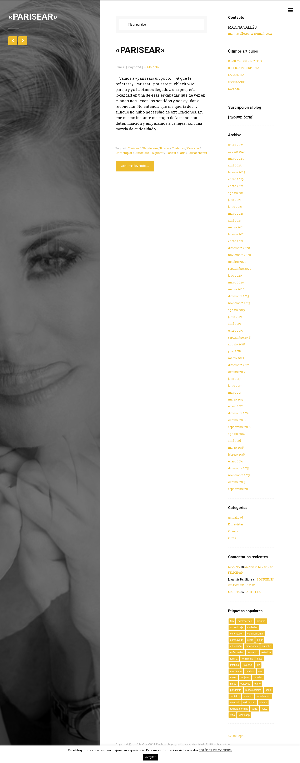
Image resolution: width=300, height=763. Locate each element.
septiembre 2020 (239, 269)
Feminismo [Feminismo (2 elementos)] (247, 658)
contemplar (124, 153)
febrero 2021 (236, 234)
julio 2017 (234, 379)
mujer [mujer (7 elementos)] (233, 677)
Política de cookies (218, 744)
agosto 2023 (236, 152)
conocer (193, 148)
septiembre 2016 (239, 427)
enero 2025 (236, 145)
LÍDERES (234, 89)
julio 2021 (234, 200)
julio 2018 (234, 351)
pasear (192, 153)
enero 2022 (236, 186)
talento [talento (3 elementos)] (263, 702)
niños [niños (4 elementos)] (233, 683)
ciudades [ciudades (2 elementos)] (252, 627)
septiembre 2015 (239, 489)
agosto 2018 (236, 344)
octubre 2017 (236, 372)
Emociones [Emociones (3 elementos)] (252, 646)
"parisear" (134, 148)
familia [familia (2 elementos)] (234, 658)
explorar (158, 153)
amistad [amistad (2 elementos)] (261, 621)
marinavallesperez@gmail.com (250, 33)
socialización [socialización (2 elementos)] (263, 696)
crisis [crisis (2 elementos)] (250, 639)
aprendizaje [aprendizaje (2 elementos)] (236, 627)
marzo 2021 (236, 227)
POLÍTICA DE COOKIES (215, 750)
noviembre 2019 (239, 303)
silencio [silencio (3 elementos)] (248, 696)
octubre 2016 (237, 420)
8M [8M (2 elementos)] (232, 621)
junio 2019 (235, 317)
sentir (203, 153)
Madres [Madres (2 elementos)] (250, 671)
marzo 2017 (235, 399)
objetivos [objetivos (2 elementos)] (245, 683)
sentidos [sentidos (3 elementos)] (235, 696)
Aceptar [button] (150, 757)
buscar (164, 148)
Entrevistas (236, 524)
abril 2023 (235, 165)
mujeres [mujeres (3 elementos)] (245, 677)
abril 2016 (234, 441)
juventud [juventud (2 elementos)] (247, 665)
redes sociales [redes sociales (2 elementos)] (253, 690)
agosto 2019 (236, 310)
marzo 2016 (236, 447)
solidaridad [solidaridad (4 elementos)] (249, 702)
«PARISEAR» (140, 50)
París (182, 153)
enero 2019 (235, 330)
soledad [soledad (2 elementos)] (234, 702)
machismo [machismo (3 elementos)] (236, 671)
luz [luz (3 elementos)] (258, 665)
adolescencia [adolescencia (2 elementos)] (245, 621)
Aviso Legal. (236, 736)
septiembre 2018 (239, 337)
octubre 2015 (236, 482)
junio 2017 (235, 386)
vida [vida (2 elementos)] (232, 715)
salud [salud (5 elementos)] (268, 690)
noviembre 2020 (239, 255)
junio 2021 (235, 207)
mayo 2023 (236, 158)
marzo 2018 (236, 358)
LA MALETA (236, 75)
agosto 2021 (236, 193)
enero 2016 (235, 461)
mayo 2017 (235, 392)
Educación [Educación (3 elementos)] (236, 646)
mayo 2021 (235, 213)
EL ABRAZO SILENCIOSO (245, 61)
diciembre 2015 (238, 468)
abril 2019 (234, 324)
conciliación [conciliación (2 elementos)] (236, 633)
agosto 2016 (236, 434)
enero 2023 (236, 179)
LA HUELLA (253, 592)
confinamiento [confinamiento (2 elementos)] (255, 633)
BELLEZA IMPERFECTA (243, 68)
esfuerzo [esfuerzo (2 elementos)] (252, 652)
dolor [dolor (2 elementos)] (260, 639)
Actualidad (235, 517)
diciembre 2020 (239, 248)
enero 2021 (235, 241)
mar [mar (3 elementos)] (260, 671)
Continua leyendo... (135, 166)
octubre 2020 (237, 262)
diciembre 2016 (238, 413)
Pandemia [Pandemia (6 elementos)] (235, 690)
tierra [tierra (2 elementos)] (254, 708)
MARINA (153, 67)
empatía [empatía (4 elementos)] (266, 646)
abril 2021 (234, 220)
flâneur (171, 153)
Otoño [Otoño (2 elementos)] (257, 683)
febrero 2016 (236, 454)
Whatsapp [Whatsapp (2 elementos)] (244, 715)
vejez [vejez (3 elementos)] (265, 708)
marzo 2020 (236, 289)
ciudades (178, 148)
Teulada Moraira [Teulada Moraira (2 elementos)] (239, 708)
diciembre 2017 (238, 365)
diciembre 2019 (238, 296)
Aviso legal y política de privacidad (182, 744)
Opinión (234, 531)
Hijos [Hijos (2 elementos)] (259, 658)
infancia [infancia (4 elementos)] (234, 665)
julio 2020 (235, 275)
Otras (232, 538)
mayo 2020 (236, 282)
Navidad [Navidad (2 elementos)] (258, 677)
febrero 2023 (236, 172)
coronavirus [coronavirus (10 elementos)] (236, 639)
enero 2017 (235, 406)
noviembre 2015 (239, 475)
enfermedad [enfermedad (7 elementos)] (237, 652)
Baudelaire (150, 148)
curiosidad (142, 153)
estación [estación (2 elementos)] (266, 652)
